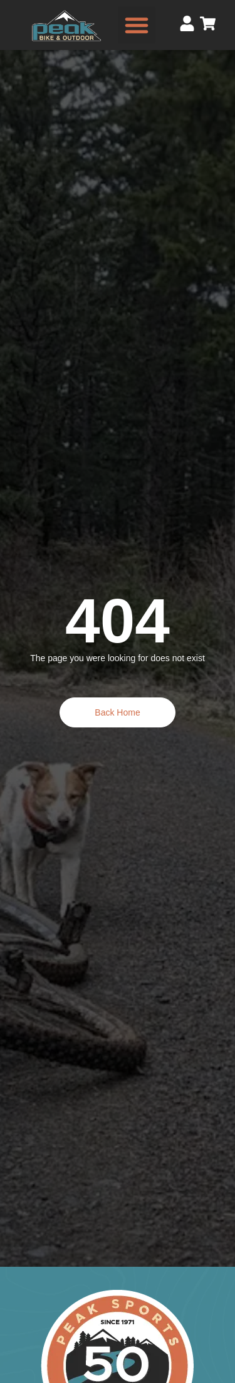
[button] (136, 25)
